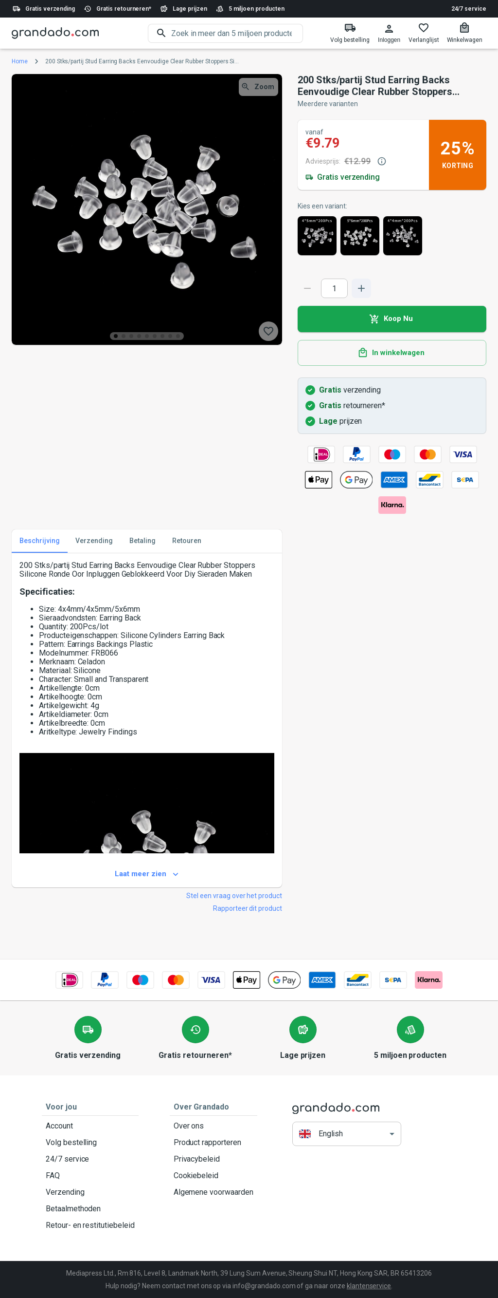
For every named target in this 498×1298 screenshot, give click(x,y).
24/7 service (468, 8)
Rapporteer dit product (247, 908)
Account (90, 1126)
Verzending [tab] (94, 541)
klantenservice (369, 1286)
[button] (346, 1134)
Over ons (213, 1126)
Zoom (258, 87)
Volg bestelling (90, 1142)
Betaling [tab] (142, 541)
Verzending (90, 1192)
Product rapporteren (213, 1142)
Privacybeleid (213, 1159)
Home (20, 61)
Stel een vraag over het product (234, 896)
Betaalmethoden (90, 1209)
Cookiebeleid (213, 1175)
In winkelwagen (392, 353)
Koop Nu (392, 319)
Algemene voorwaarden (213, 1192)
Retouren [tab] (186, 541)
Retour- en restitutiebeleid (90, 1225)
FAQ (90, 1175)
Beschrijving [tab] (40, 541)
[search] (237, 33)
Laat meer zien (147, 874)
